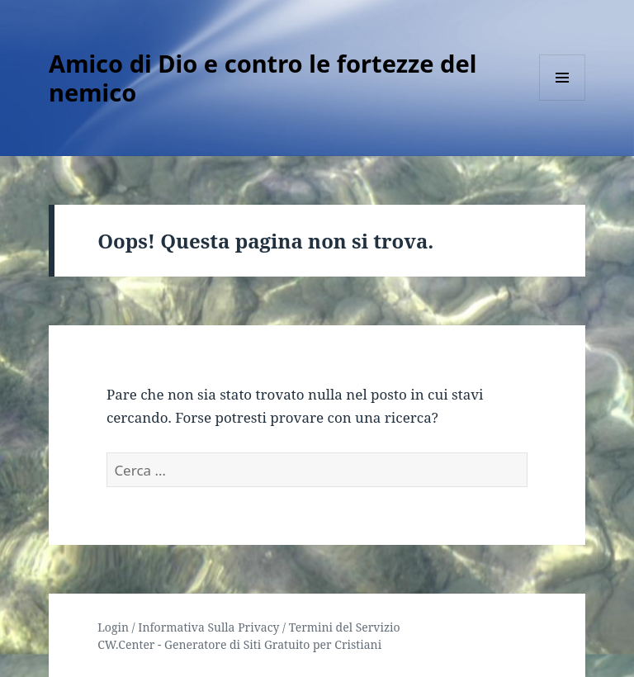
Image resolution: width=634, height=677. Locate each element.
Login (113, 627)
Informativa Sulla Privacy (208, 627)
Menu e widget (562, 100)
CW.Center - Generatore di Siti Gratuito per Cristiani (239, 644)
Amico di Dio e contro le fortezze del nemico (262, 77)
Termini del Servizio (344, 627)
